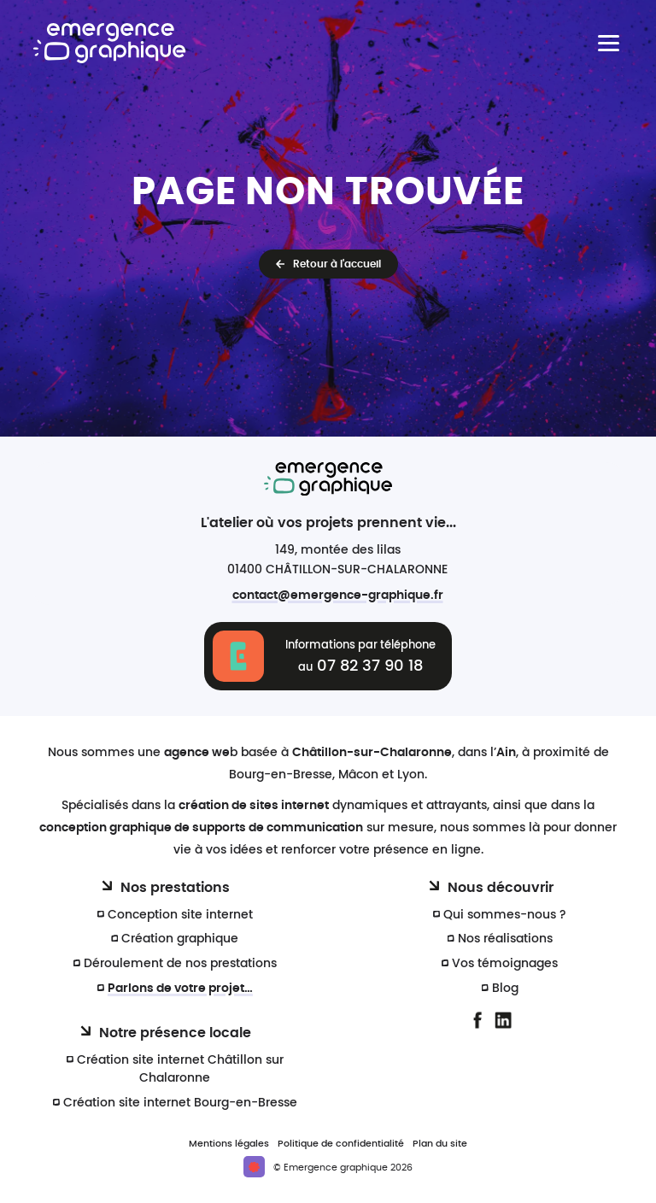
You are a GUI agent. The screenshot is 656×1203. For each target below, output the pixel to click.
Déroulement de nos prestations (180, 963)
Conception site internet (180, 914)
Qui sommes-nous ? (504, 914)
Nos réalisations (505, 938)
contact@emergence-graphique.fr (337, 595)
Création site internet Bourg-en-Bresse (180, 1102)
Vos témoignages (505, 963)
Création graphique (179, 938)
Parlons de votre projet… (180, 988)
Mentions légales (229, 1143)
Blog (505, 988)
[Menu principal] (609, 43)
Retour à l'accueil (337, 264)
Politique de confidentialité (341, 1143)
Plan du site (440, 1143)
